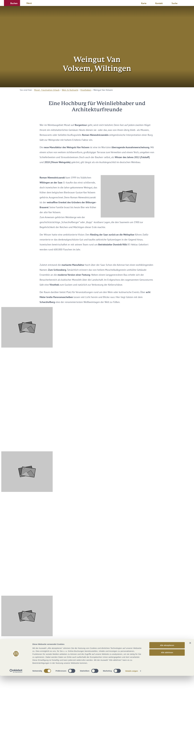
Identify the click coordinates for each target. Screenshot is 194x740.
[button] (12, 3)
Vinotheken (85, 90)
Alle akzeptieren (167, 709)
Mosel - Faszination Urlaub (47, 90)
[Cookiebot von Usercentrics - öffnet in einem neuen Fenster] (16, 735)
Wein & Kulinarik (70, 90)
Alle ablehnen (167, 717)
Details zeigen (131, 735)
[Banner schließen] (190, 707)
